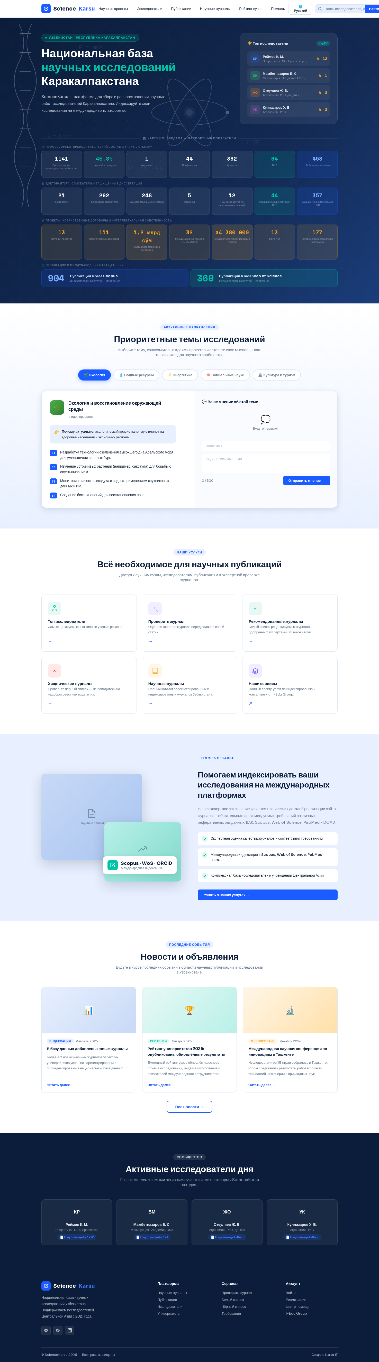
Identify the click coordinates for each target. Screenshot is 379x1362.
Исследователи (149, 8)
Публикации (181, 8)
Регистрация (296, 1300)
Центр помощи (298, 1306)
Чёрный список (234, 1306)
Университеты (168, 1313)
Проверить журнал (237, 1293)
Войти (290, 1293)
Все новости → (189, 1106)
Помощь (278, 8)
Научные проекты (113, 8)
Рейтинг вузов (250, 8)
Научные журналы (215, 8)
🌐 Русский (300, 9)
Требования (231, 1313)
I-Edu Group (296, 1313)
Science (68, 8)
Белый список (233, 1300)
